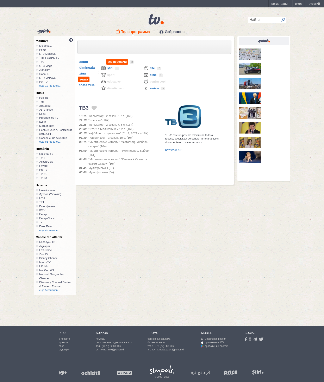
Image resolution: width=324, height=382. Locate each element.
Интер (43, 214)
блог (61, 346)
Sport (107, 74)
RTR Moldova (47, 77)
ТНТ (41, 101)
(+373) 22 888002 (112, 346)
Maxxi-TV (45, 262)
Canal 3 (44, 74)
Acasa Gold (46, 161)
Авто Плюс (46, 109)
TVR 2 (43, 177)
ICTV (42, 210)
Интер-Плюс (47, 218)
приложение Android (214, 346)
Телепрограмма (135, 32)
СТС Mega (45, 65)
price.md (230, 372)
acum (83, 62)
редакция (64, 349)
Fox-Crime (45, 250)
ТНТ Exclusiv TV (49, 57)
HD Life (43, 266)
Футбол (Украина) (50, 194)
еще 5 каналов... (49, 290)
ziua (82, 73)
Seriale (151, 88)
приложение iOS (212, 342)
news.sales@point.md (171, 349)
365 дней (45, 105)
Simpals (162, 370)
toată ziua (87, 85)
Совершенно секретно (53, 138)
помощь (100, 338)
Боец (42, 113)
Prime (42, 49)
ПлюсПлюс (46, 226)
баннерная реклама (159, 338)
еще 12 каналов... (50, 85)
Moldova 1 (45, 45)
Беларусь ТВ (47, 242)
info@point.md (116, 349)
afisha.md (124, 373)
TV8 (41, 61)
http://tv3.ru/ (173, 150)
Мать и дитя (46, 125)
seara (83, 79)
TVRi (42, 157)
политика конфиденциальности (114, 342)
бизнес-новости (157, 342)
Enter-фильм (47, 206)
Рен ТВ (43, 97)
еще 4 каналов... (49, 230)
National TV (46, 153)
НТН (42, 198)
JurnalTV (44, 69)
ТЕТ (41, 202)
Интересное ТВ (48, 117)
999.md (63, 373)
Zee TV (43, 254)
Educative (111, 81)
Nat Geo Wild (47, 270)
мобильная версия (213, 338)
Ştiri (107, 68)
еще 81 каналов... (50, 141)
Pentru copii (154, 81)
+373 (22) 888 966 (164, 346)
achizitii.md (90, 373)
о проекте (64, 338)
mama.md (200, 372)
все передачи (117, 61)
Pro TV (43, 82)
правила (63, 342)
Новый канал (47, 190)
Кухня (42, 121)
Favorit (43, 165)
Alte (149, 68)
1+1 (41, 222)
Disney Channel (48, 258)
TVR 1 (43, 173)
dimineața (87, 67)
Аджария (44, 246)
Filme (150, 74)
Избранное (175, 32)
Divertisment (112, 88)
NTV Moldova (47, 53)
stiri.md (257, 372)
